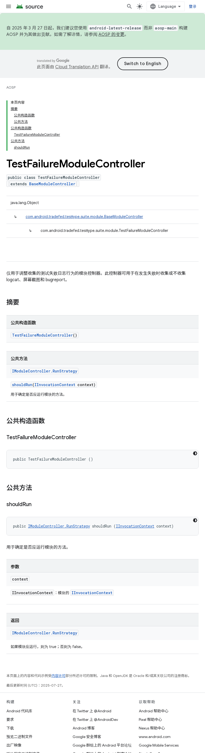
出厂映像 (13, 745)
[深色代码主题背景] (195, 453)
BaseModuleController (52, 183)
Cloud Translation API (76, 67)
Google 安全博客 (87, 736)
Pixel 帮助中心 (150, 719)
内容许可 (58, 675)
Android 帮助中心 (153, 711)
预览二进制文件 (19, 736)
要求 (10, 719)
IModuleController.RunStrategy (44, 371)
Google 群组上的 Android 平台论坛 (102, 745)
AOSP (10, 87)
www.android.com (155, 736)
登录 (193, 6)
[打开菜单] (8, 6)
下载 (10, 728)
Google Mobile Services (159, 745)
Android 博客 (84, 728)
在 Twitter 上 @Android (92, 711)
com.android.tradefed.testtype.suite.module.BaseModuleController (84, 216)
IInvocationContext (54, 384)
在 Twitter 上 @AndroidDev (95, 719)
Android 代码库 (19, 711)
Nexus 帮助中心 (152, 728)
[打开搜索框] (129, 6)
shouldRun (22, 384)
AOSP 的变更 (111, 34)
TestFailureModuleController (42, 335)
